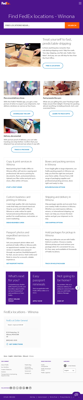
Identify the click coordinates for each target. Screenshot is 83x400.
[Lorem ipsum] (70, 371)
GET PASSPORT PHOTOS (14, 263)
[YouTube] (27, 388)
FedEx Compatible (44, 365)
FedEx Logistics (45, 372)
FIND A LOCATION (51, 65)
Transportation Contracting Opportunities (9, 374)
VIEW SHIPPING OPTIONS (54, 223)
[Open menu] (80, 3)
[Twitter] (17, 388)
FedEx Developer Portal (46, 369)
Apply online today (16, 300)
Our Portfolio (5, 367)
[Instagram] (20, 388)
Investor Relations (6, 369)
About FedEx (5, 365)
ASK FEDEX (76, 394)
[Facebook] (14, 388)
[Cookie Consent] (42, 397)
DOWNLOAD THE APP (20, 113)
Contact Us (28, 373)
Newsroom (28, 371)
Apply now (37, 301)
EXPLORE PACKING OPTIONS (55, 187)
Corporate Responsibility (29, 367)
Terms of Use (53, 397)
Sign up (60, 301)
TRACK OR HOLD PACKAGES (55, 263)
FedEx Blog (28, 365)
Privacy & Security (65, 397)
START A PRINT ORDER (14, 187)
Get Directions (14, 344)
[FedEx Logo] (6, 3)
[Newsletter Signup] (11, 388)
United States (70, 365)
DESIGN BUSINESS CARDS (15, 223)
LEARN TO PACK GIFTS (59, 113)
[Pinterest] (30, 388)
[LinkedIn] (24, 388)
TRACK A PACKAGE (20, 148)
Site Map (32, 397)
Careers (3, 372)
